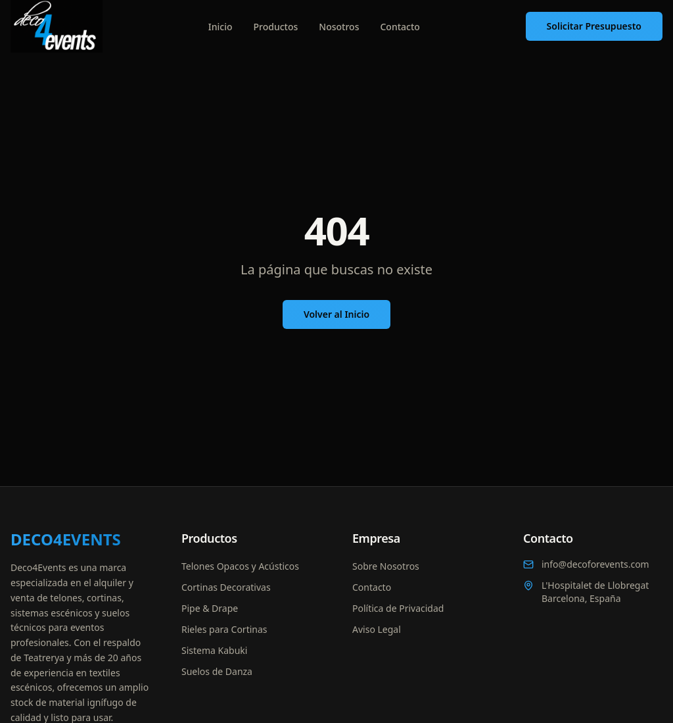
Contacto (399, 26)
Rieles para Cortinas (224, 629)
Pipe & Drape (209, 608)
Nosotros (339, 26)
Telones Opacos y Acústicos (240, 566)
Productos (276, 26)
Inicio (220, 26)
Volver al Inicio (336, 314)
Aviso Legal (376, 629)
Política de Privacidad (398, 608)
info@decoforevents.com (586, 564)
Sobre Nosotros (385, 566)
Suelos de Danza (216, 671)
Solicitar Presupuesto (594, 26)
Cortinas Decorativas (226, 587)
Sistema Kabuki (214, 650)
